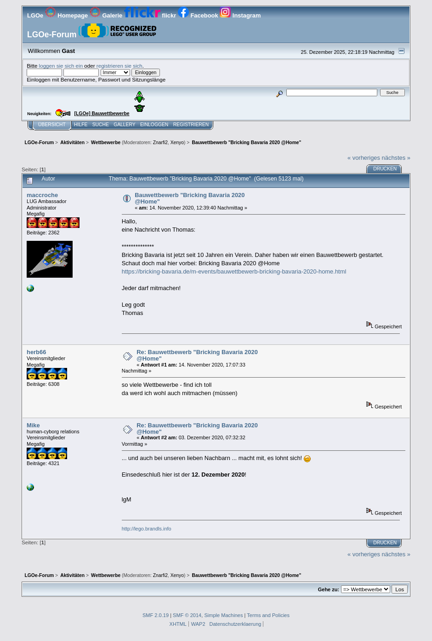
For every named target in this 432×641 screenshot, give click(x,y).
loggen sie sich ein (61, 66)
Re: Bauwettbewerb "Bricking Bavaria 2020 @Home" (197, 355)
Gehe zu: (328, 589)
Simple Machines (223, 615)
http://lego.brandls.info (146, 528)
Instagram (240, 15)
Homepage (67, 15)
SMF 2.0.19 (155, 615)
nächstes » (396, 157)
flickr (151, 15)
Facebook (199, 15)
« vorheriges (363, 157)
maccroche (42, 195)
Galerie (107, 15)
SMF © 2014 (187, 615)
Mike (33, 425)
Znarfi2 (160, 142)
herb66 (36, 352)
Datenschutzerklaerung (235, 624)
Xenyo (177, 142)
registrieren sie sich (119, 66)
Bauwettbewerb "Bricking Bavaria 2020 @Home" (189, 198)
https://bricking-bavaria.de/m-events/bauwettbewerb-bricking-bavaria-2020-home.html (234, 271)
